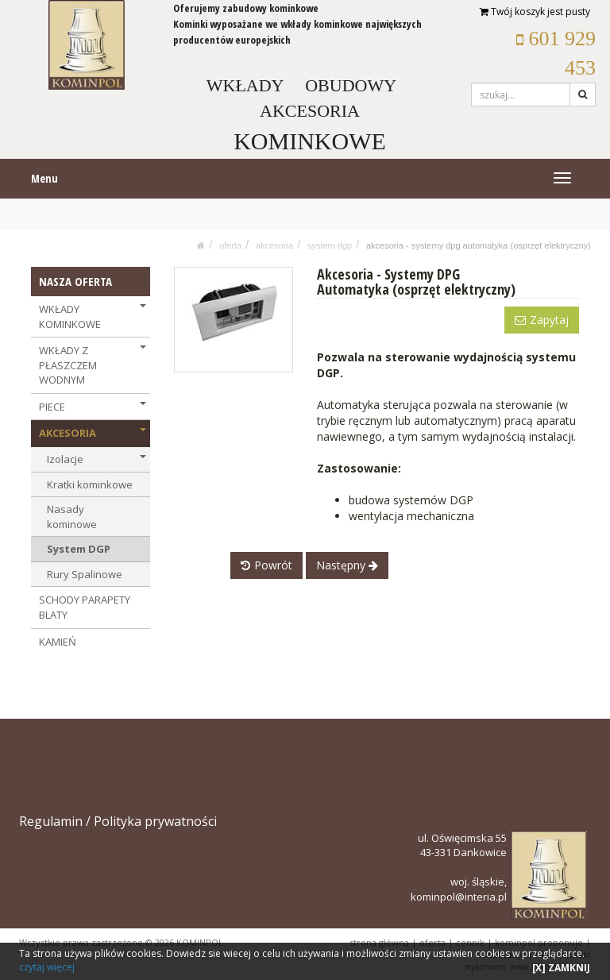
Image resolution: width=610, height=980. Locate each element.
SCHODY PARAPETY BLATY (84, 607)
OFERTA (230, 245)
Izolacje (96, 459)
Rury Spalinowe (84, 574)
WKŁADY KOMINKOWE (92, 316)
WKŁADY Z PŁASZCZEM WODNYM (92, 365)
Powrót (266, 565)
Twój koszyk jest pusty (535, 11)
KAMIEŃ (57, 642)
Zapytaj (542, 319)
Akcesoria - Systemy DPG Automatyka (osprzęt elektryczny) (478, 245)
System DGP (329, 245)
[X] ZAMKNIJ (561, 967)
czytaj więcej (47, 967)
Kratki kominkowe (90, 484)
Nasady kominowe (72, 516)
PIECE (92, 406)
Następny (347, 565)
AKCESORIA (274, 245)
